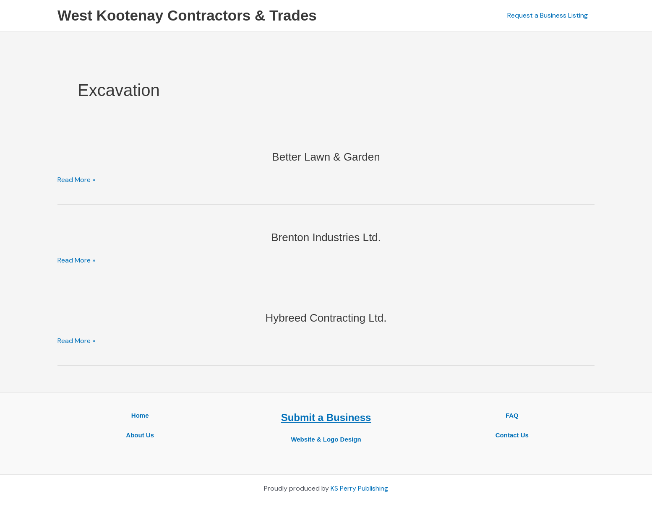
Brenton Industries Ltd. (326, 237)
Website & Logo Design (326, 439)
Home (140, 415)
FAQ (512, 415)
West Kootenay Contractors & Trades (187, 15)
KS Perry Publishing (359, 488)
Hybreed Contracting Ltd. (325, 318)
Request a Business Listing (547, 15)
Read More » (76, 179)
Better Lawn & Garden (326, 157)
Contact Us (512, 435)
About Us (140, 435)
